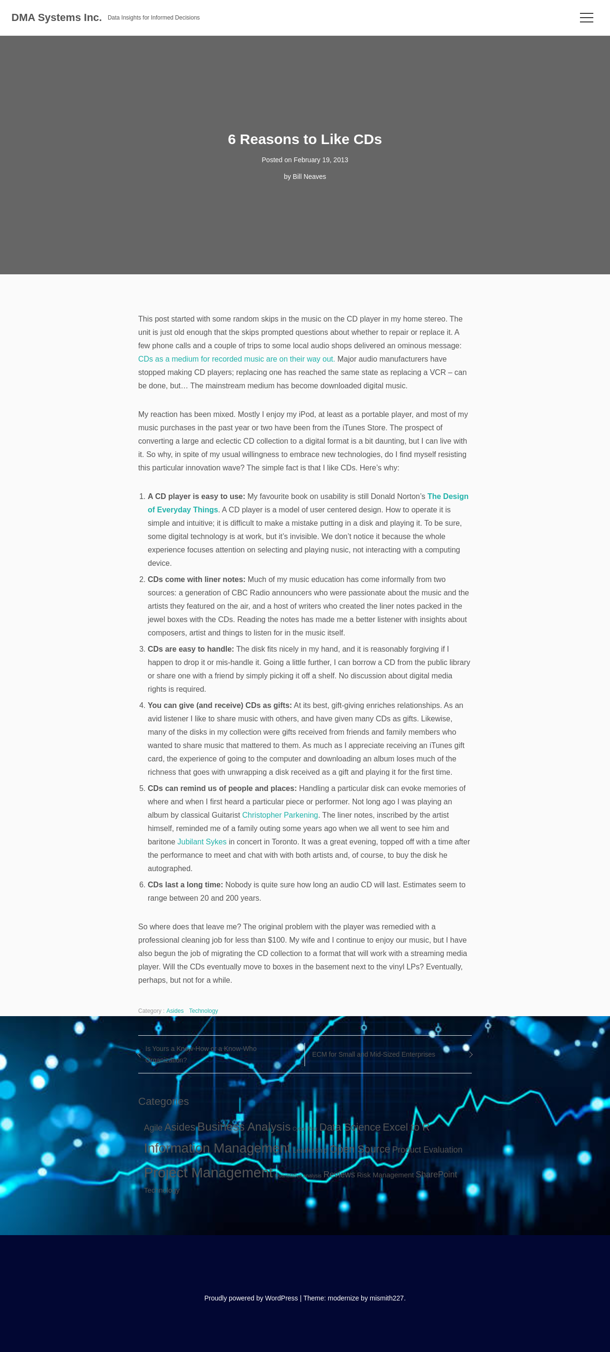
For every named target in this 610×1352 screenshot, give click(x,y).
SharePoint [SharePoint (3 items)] (436, 1174)
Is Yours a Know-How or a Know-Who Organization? (200, 1054)
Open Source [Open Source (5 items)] (359, 1149)
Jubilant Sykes (201, 842)
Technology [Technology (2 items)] (162, 1190)
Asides (174, 1011)
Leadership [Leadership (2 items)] (310, 1150)
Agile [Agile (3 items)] (153, 1128)
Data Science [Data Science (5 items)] (350, 1127)
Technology (203, 1011)
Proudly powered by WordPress (251, 1298)
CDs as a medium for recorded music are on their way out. (237, 359)
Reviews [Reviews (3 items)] (339, 1174)
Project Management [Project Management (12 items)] (208, 1172)
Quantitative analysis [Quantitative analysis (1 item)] (298, 1175)
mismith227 (387, 1298)
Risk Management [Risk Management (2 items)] (385, 1175)
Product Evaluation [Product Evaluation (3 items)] (427, 1149)
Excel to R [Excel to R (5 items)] (406, 1127)
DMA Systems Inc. (56, 17)
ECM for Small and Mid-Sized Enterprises (373, 1054)
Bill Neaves (309, 176)
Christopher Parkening (280, 815)
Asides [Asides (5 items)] (179, 1127)
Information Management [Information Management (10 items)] (217, 1148)
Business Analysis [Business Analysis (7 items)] (244, 1126)
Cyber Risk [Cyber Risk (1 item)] (305, 1129)
